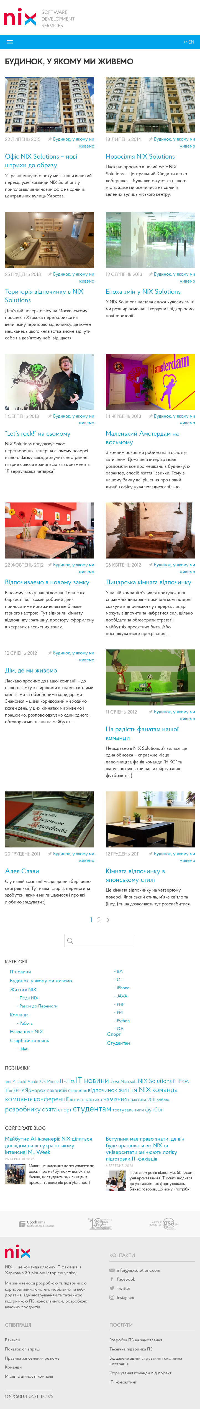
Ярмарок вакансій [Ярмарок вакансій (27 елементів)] (46, 1090)
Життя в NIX (23, 989)
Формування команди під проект (140, 1372)
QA (120, 1028)
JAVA (122, 996)
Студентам (118, 1043)
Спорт (114, 1034)
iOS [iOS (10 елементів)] (42, 1081)
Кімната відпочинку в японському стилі (135, 875)
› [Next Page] (108, 920)
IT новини (20, 971)
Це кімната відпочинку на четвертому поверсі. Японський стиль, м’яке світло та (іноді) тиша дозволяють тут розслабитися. (148, 897)
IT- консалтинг (123, 1382)
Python (123, 1020)
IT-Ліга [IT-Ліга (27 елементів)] (67, 1081)
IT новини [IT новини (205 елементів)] (92, 1080)
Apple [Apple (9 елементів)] (32, 1081)
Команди (13, 1367)
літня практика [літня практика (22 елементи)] (86, 1099)
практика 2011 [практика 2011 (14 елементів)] (141, 1100)
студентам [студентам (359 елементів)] (92, 1108)
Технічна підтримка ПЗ (131, 1349)
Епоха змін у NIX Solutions (143, 291)
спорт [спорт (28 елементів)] (65, 1109)
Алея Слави (22, 871)
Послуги (121, 1325)
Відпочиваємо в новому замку (47, 582)
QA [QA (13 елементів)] (185, 1081)
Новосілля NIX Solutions (140, 156)
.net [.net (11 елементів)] (8, 1081)
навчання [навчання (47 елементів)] (115, 1099)
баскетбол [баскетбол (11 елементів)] (77, 1090)
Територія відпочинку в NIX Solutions (44, 295)
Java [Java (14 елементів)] (114, 1081)
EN (190, 42)
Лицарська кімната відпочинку (148, 582)
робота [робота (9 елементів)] (163, 1099)
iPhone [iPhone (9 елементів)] (53, 1081)
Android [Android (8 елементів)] (19, 1081)
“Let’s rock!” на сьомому (38, 433)
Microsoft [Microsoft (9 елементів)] (128, 1081)
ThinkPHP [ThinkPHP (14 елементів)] (14, 1090)
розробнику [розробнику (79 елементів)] (23, 1109)
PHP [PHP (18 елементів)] (177, 1081)
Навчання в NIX (26, 1031)
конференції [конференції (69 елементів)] (51, 1099)
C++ (120, 979)
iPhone (123, 987)
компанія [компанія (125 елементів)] (19, 1098)
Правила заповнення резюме (32, 1358)
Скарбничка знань (29, 1040)
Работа (26, 1023)
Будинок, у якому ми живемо (41, 980)
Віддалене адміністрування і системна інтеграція (145, 1361)
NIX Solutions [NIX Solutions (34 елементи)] (155, 1081)
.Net (23, 1049)
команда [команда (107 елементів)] (165, 1089)
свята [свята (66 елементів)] (49, 1109)
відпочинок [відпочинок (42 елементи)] (102, 1090)
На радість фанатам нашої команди (142, 733)
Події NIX (29, 998)
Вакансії (12, 1339)
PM (120, 1012)
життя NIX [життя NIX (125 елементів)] (134, 1089)
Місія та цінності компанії (29, 1376)
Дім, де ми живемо (31, 670)
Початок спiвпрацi (22, 1349)
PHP (120, 1004)
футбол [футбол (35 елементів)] (154, 1109)
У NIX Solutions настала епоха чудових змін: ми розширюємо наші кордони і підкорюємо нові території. (150, 308)
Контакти (122, 1255)
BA (120, 971)
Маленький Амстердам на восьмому (142, 437)
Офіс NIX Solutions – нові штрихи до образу (41, 160)
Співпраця (18, 1325)
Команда (19, 1014)
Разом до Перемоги (39, 1006)
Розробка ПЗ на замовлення (135, 1339)
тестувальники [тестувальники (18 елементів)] (128, 1109)
